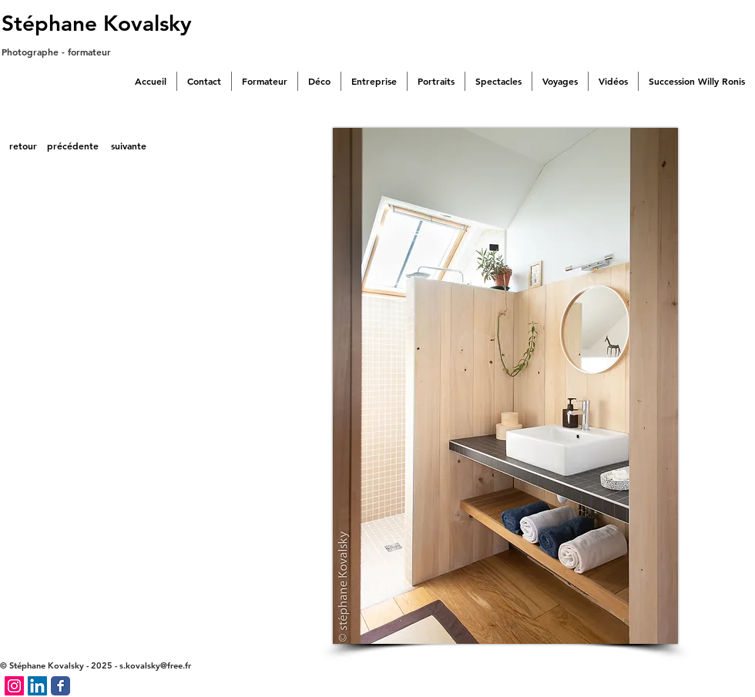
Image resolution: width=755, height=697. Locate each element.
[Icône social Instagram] (14, 685)
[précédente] (72, 146)
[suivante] (128, 146)
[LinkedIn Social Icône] (37, 685)
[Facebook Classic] (60, 685)
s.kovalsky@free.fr (155, 665)
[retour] (23, 146)
